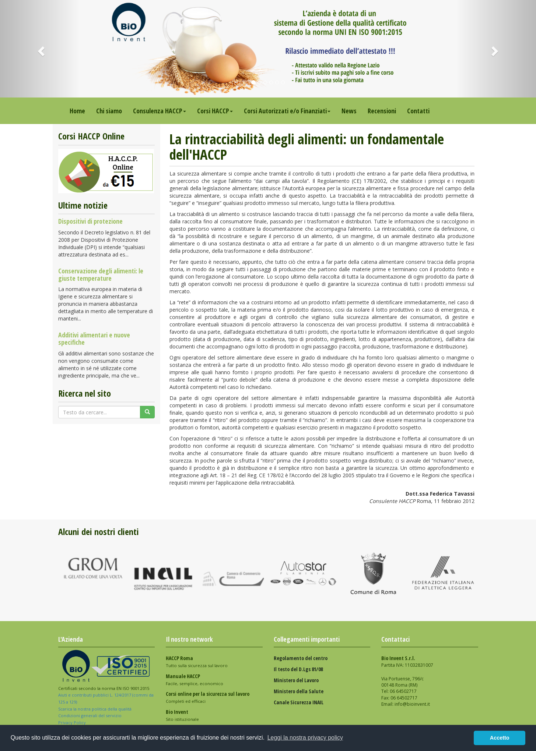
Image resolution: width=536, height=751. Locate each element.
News (349, 110)
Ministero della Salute (298, 691)
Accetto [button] (499, 738)
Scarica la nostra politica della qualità (95, 709)
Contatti (418, 110)
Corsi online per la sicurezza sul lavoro (207, 693)
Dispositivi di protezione (90, 221)
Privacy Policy (72, 722)
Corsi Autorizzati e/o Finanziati (287, 110)
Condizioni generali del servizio (90, 715)
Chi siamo (109, 110)
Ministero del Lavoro (296, 680)
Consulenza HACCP (159, 110)
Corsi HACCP (215, 110)
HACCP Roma (179, 658)
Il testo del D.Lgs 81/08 (298, 669)
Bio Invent (177, 711)
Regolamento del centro (300, 658)
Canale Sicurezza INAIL (298, 702)
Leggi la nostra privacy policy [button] (305, 737)
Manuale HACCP (183, 676)
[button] (40, 49)
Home (77, 110)
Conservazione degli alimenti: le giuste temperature (100, 274)
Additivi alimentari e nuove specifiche (94, 338)
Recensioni (382, 110)
